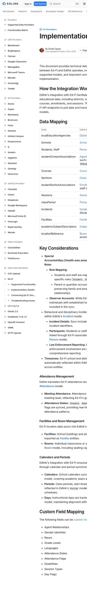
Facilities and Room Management (61, 421)
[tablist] (43, 11)
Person (53, 339)
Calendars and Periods (54, 457)
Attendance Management (56, 376)
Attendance (46, 386)
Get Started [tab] (8, 11)
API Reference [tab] (75, 11)
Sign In (28, 3)
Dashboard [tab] (36, 11)
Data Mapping (53, 121)
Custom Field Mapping (61, 511)
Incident (68, 316)
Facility (64, 438)
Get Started (40, 3)
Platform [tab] (22, 11)
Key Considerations (58, 248)
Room (83, 233)
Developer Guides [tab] (55, 11)
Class (83, 177)
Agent (83, 156)
